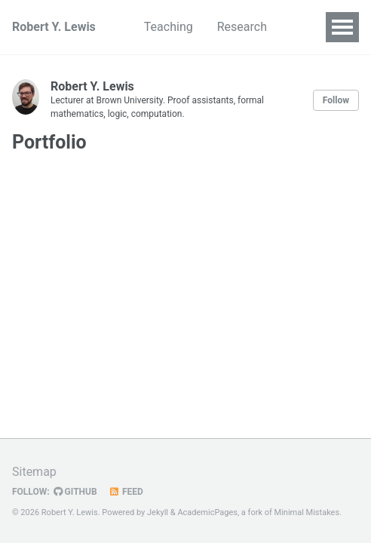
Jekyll (157, 512)
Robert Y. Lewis (54, 27)
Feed (126, 491)
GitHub (75, 491)
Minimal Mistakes (307, 512)
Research (242, 27)
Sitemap (34, 472)
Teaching (168, 27)
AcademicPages (207, 512)
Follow (336, 100)
